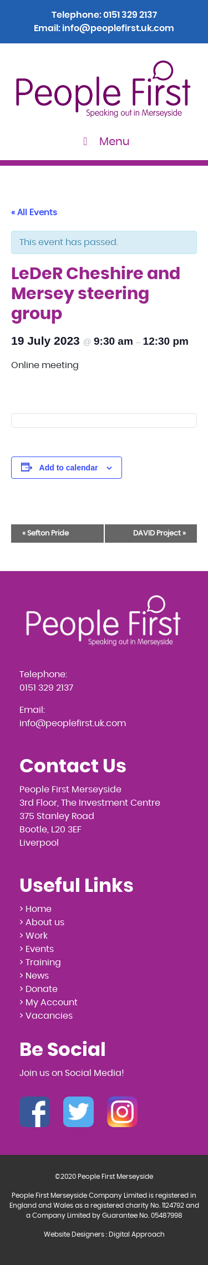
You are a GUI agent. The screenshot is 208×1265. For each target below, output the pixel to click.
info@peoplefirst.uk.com (118, 28)
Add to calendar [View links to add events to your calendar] (68, 467)
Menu (104, 141)
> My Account (48, 1002)
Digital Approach (137, 1234)
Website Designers (74, 1234)
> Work (33, 935)
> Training (40, 962)
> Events (36, 949)
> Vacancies (46, 1015)
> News (34, 975)
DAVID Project (159, 533)
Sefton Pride (45, 533)
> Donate (38, 989)
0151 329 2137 (130, 15)
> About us (41, 922)
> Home (35, 909)
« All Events (34, 213)
